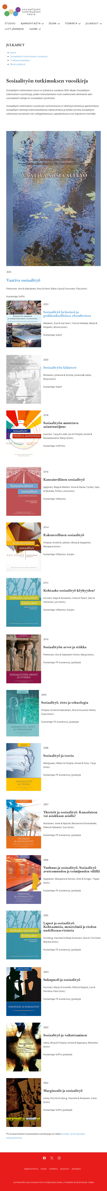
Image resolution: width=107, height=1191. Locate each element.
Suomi (36, 29)
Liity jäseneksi (14, 29)
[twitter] (51, 1158)
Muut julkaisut (17, 64)
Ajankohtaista (33, 23)
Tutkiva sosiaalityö (20, 60)
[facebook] (44, 1158)
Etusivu (10, 23)
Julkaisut (94, 23)
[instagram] (59, 1158)
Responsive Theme (85, 1182)
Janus (13, 52)
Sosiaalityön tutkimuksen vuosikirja (28, 56)
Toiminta (73, 23)
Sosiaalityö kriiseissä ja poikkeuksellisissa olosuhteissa (67, 314)
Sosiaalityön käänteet (59, 367)
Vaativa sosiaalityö (23, 280)
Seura (55, 23)
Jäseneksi (76, 1169)
